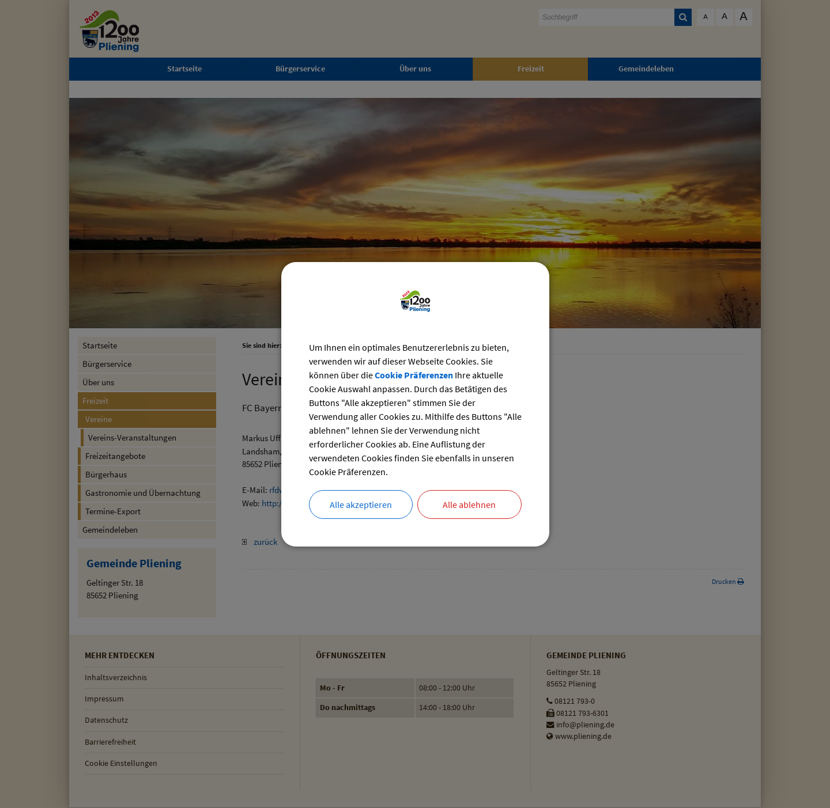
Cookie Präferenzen (414, 375)
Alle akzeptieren (361, 504)
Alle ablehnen (469, 504)
